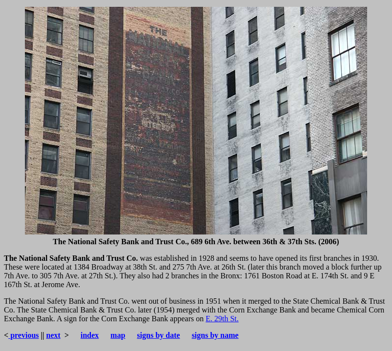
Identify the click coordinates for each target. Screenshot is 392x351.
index (90, 335)
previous (23, 335)
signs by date (158, 335)
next (53, 335)
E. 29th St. (222, 318)
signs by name (215, 335)
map (117, 335)
